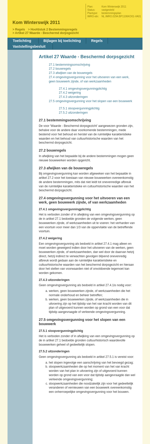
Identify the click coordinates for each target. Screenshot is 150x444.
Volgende (21, 84)
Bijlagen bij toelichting (62, 41)
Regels (20, 29)
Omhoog (21, 92)
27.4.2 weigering (70, 92)
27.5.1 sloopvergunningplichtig (79, 108)
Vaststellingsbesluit (29, 46)
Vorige (21, 77)
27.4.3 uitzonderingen (73, 97)
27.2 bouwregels (60, 68)
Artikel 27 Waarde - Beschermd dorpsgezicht (47, 33)
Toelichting (22, 41)
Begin (21, 69)
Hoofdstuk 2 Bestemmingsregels (54, 29)
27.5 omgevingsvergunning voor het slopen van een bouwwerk (90, 101)
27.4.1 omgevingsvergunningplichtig (83, 88)
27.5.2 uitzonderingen (73, 112)
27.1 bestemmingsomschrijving (69, 64)
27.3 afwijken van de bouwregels (70, 73)
